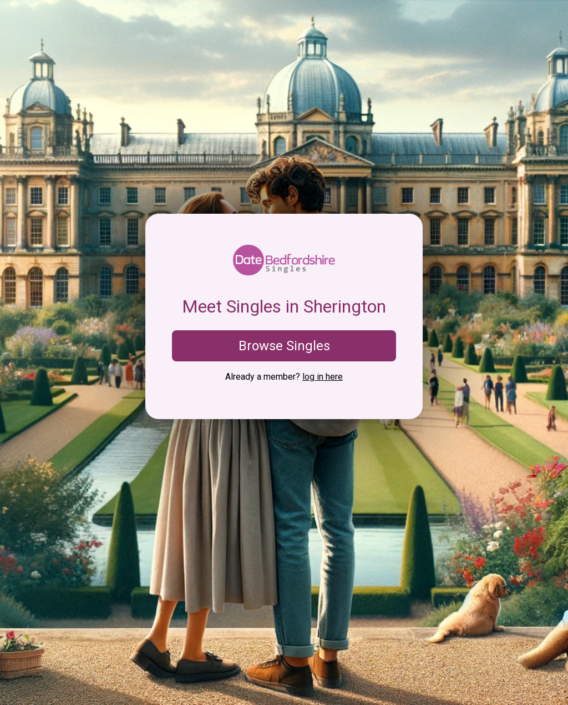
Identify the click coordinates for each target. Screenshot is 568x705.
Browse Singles (284, 346)
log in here (322, 376)
